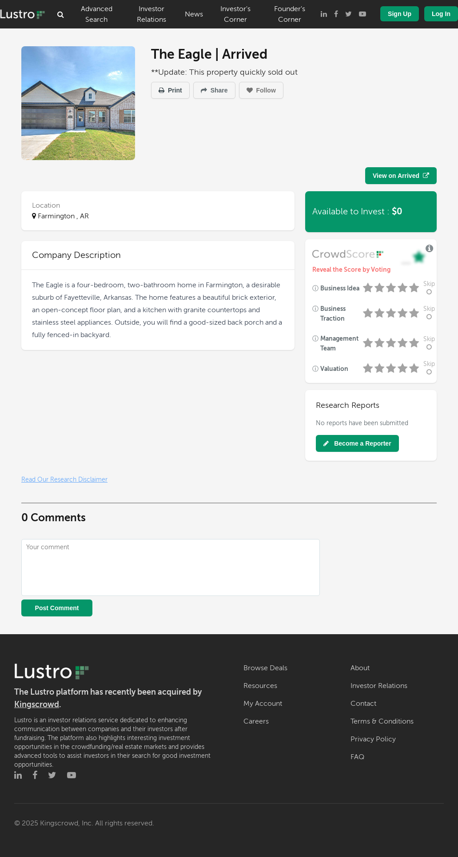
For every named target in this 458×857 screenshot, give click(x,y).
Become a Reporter (357, 443)
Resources (260, 686)
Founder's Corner (289, 14)
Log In (441, 13)
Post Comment (57, 608)
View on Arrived (401, 175)
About (360, 668)
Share (214, 90)
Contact (363, 704)
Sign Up (399, 13)
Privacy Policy (373, 739)
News (194, 14)
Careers (256, 721)
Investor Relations (151, 14)
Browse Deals (265, 668)
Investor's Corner (235, 14)
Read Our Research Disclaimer (64, 479)
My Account (262, 704)
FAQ (357, 757)
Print (170, 90)
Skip (429, 288)
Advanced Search (96, 14)
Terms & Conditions (382, 721)
